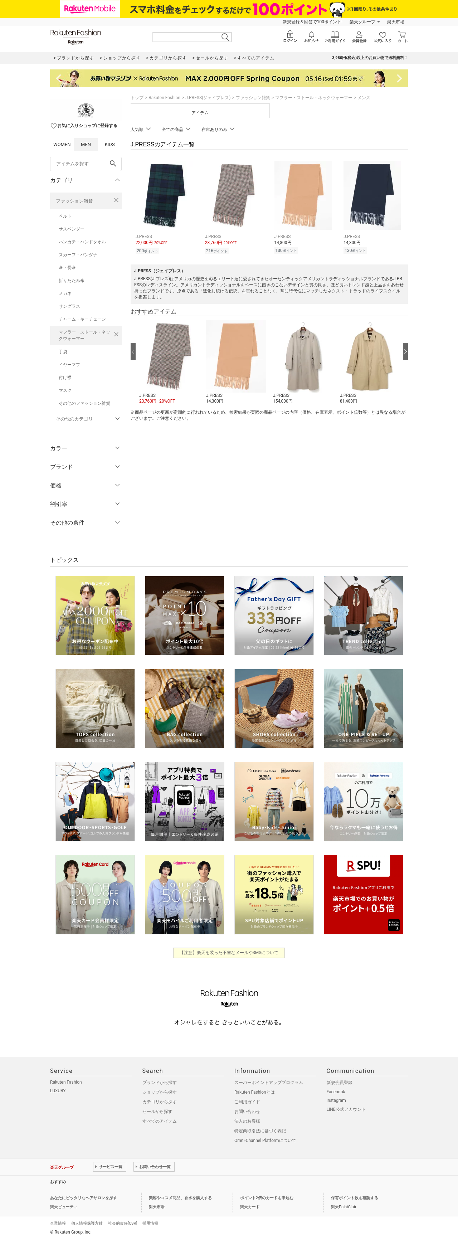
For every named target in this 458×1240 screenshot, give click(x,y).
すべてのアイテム (159, 1121)
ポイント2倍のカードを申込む (266, 1198)
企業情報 (58, 1223)
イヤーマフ (69, 364)
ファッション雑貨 (74, 201)
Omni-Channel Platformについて (265, 1140)
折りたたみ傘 (71, 280)
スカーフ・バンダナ (78, 254)
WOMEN (62, 144)
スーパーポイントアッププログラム (268, 1082)
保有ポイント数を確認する (354, 1198)
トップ (137, 97)
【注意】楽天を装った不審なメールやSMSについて (229, 952)
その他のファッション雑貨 (84, 403)
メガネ (65, 293)
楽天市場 (395, 21)
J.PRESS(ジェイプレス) (207, 97)
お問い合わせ (247, 1111)
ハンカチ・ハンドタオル (82, 241)
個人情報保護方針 (87, 1223)
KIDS (110, 144)
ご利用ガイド (247, 1101)
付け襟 (65, 377)
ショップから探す (159, 1092)
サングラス (69, 306)
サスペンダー (71, 229)
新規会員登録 (339, 1082)
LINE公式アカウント (346, 1109)
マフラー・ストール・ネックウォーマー (84, 335)
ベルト (65, 216)
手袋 (63, 351)
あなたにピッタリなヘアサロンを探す (83, 1198)
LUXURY (58, 1090)
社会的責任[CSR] (122, 1223)
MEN (86, 144)
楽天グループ (362, 21)
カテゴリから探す (159, 1101)
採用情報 (150, 1223)
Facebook (336, 1091)
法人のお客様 (247, 1121)
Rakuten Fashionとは (254, 1092)
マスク (65, 390)
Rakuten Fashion (164, 97)
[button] (169, 362)
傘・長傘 (67, 267)
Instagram (336, 1100)
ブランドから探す (159, 1082)
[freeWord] (86, 164)
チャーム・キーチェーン (82, 319)
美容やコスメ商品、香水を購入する (180, 1198)
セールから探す (157, 1111)
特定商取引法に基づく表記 (260, 1130)
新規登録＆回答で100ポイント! (312, 21)
